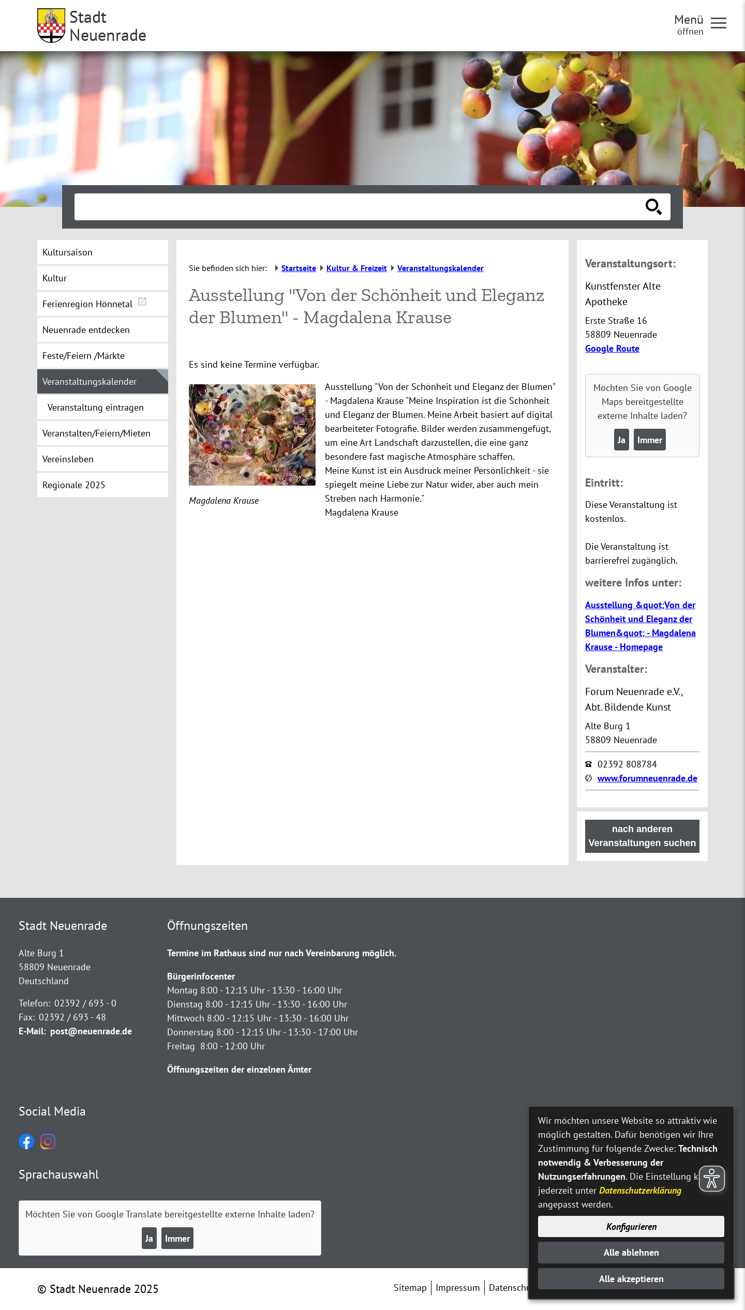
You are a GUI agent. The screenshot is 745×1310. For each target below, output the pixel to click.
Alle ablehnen (631, 1252)
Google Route (612, 348)
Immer (649, 440)
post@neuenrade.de (91, 1031)
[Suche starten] (654, 207)
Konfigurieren (631, 1226)
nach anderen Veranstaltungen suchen (642, 836)
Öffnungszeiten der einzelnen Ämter (239, 1069)
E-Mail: (32, 1031)
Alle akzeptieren (631, 1279)
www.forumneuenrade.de (647, 778)
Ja (621, 440)
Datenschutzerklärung (640, 1190)
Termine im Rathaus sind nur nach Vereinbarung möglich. (281, 953)
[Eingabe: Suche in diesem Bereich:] (361, 206)
